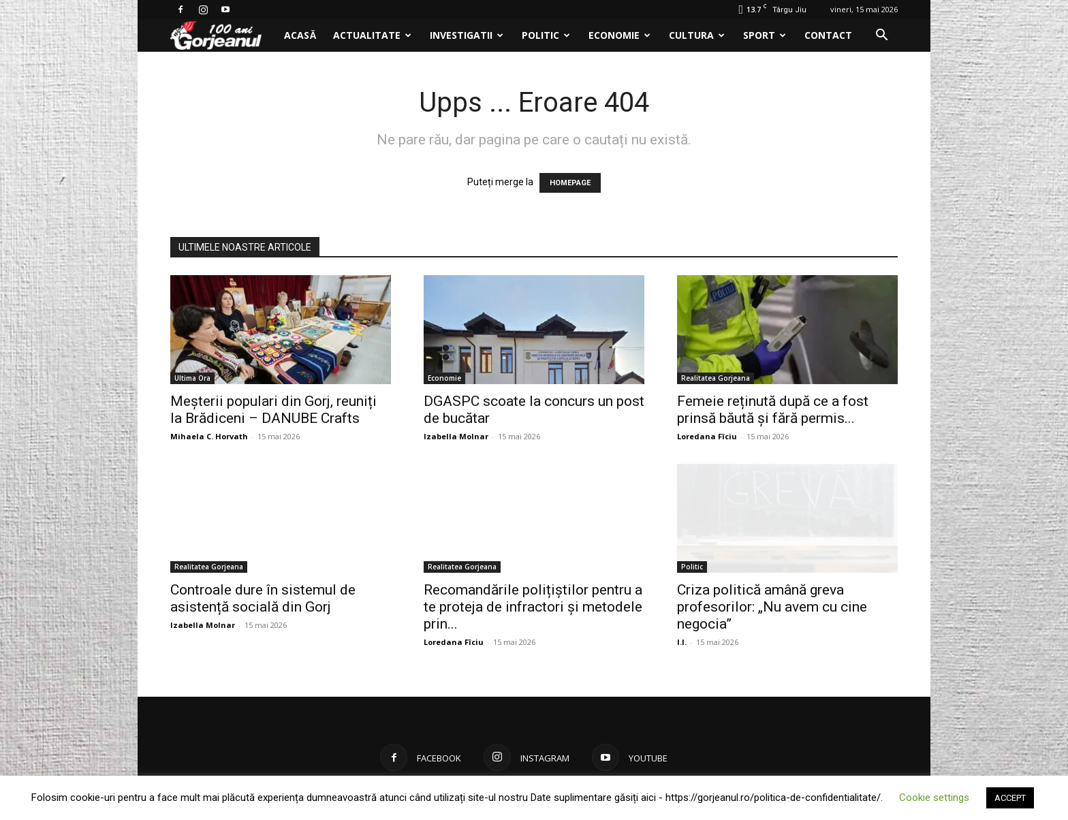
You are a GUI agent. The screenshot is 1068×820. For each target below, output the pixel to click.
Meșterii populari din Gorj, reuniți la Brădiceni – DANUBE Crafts (273, 409)
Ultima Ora (192, 378)
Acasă (300, 35)
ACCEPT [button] (1010, 798)
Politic (546, 35)
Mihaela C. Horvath (209, 436)
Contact (828, 35)
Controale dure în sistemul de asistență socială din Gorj (263, 598)
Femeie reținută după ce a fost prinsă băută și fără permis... (772, 409)
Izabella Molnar (456, 436)
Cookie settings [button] (934, 797)
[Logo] (223, 35)
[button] (881, 36)
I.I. (682, 642)
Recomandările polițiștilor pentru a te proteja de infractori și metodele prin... (533, 607)
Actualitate (372, 35)
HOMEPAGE (570, 182)
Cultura (697, 35)
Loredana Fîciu (707, 436)
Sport (764, 35)
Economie (619, 35)
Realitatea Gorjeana (715, 378)
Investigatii (466, 35)
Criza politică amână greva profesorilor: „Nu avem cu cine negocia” (772, 607)
